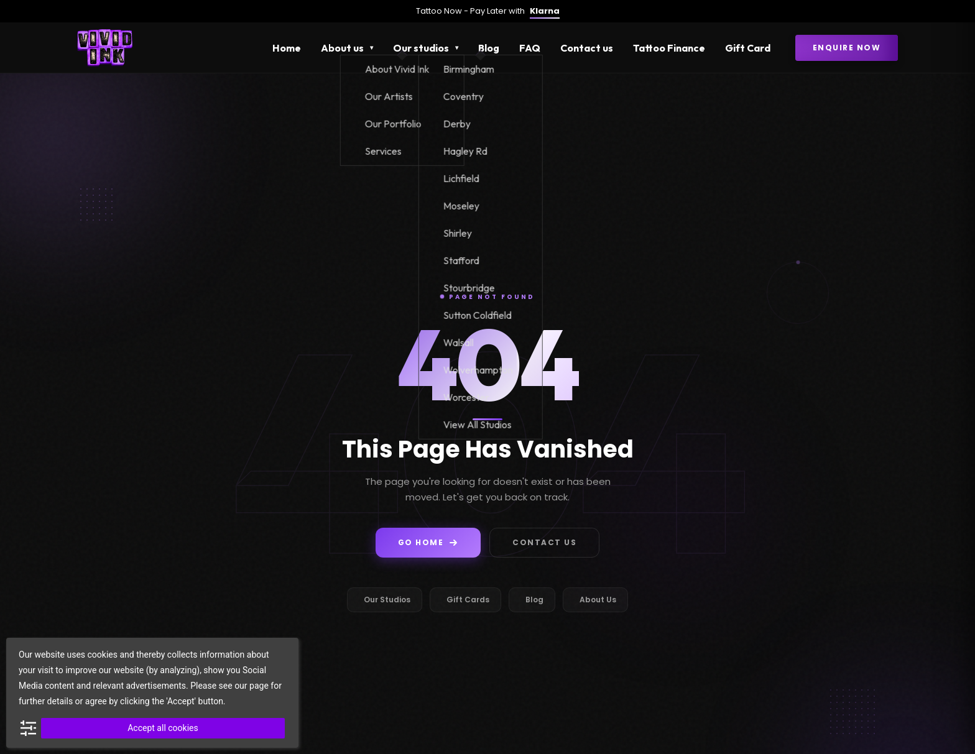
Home (286, 48)
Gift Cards (467, 599)
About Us (598, 599)
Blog (488, 48)
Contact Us (544, 542)
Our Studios (387, 599)
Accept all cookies (162, 728)
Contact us (586, 48)
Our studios (421, 48)
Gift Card (747, 48)
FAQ (529, 48)
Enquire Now (847, 47)
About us (342, 48)
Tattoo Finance (669, 48)
